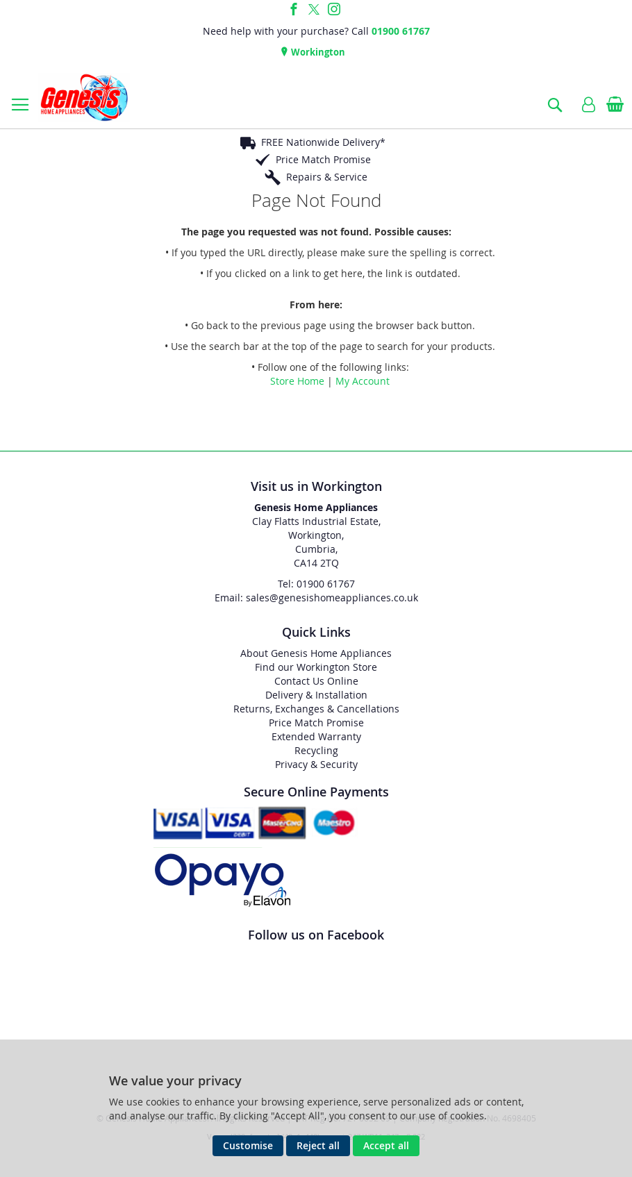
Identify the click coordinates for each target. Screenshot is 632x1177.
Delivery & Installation (316, 694)
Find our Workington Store (316, 667)
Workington (317, 52)
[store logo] (84, 97)
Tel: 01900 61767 (316, 583)
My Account (362, 380)
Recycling (316, 750)
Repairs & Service (326, 176)
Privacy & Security (316, 764)
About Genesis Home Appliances (316, 653)
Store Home (297, 380)
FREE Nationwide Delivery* (323, 142)
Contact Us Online (316, 680)
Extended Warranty (316, 736)
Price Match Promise (323, 159)
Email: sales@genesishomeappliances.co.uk (316, 597)
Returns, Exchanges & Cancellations (316, 708)
